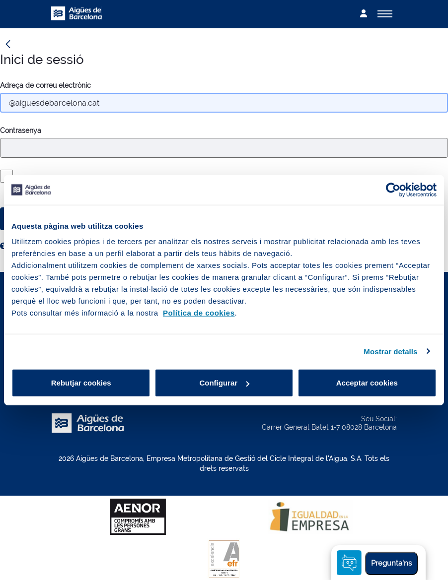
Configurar (224, 383)
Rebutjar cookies (81, 383)
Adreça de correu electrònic (45, 85)
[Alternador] (384, 13)
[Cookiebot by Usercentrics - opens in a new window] (393, 189)
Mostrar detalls (390, 351)
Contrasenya (20, 130)
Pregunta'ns (391, 563)
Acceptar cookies (367, 383)
